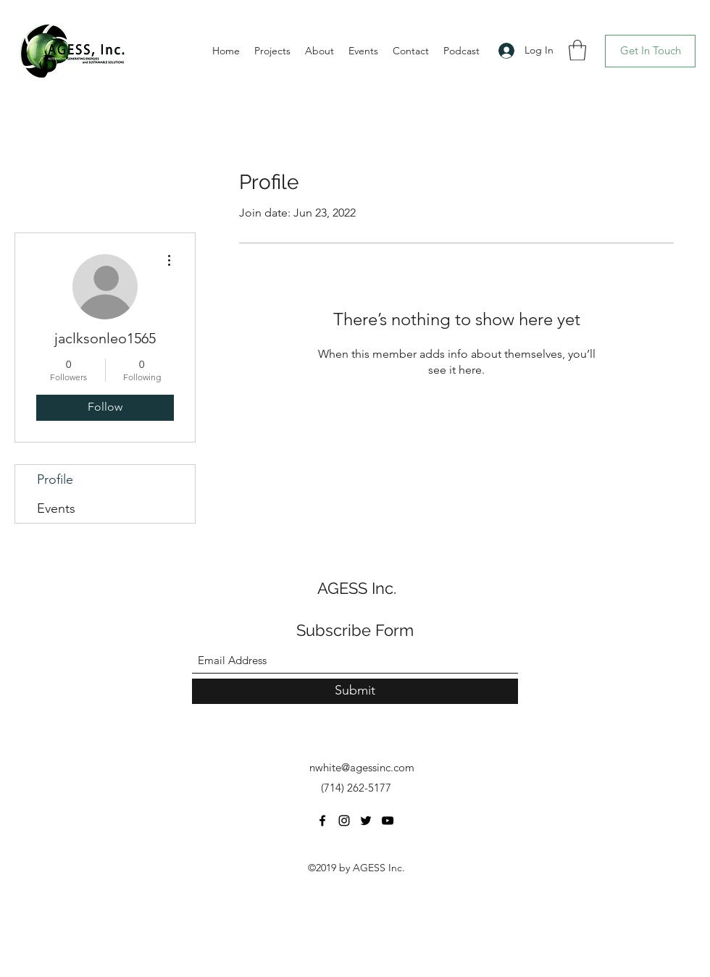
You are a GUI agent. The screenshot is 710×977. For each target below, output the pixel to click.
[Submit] (355, 691)
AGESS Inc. (356, 588)
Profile (55, 479)
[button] (577, 50)
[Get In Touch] (650, 51)
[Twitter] (366, 820)
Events (56, 508)
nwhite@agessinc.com (361, 767)
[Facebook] (322, 820)
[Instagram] (344, 820)
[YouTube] (387, 820)
